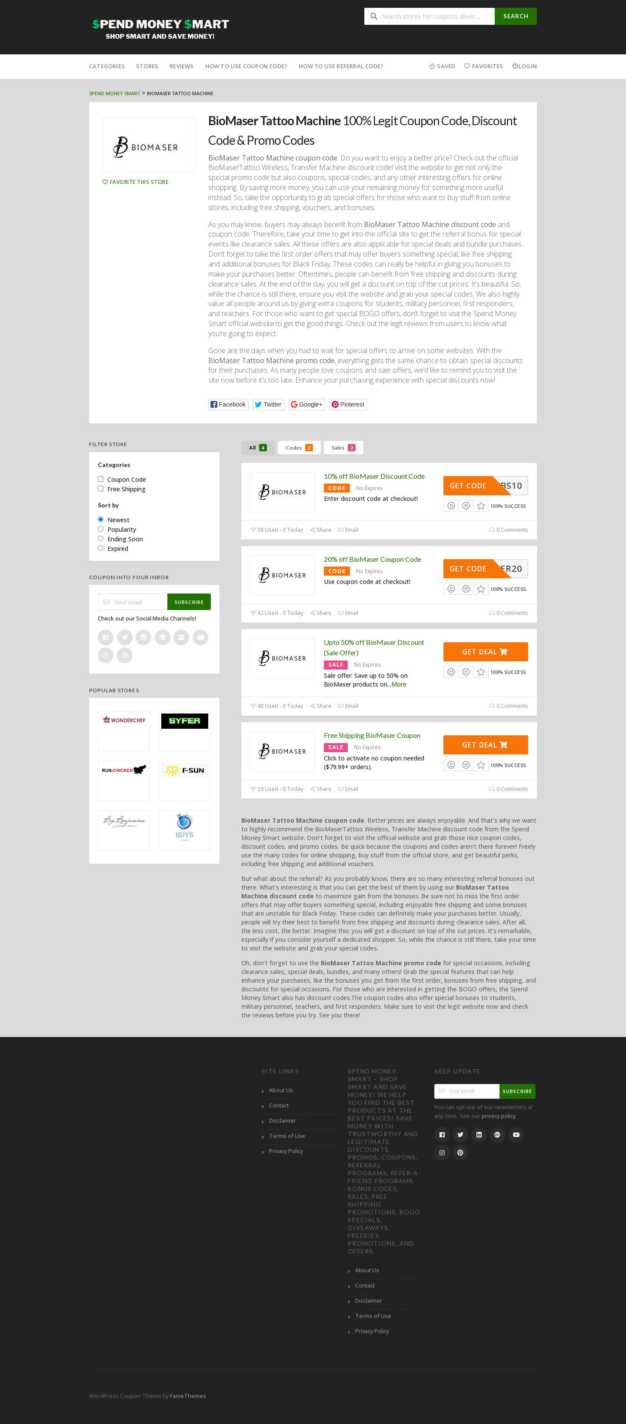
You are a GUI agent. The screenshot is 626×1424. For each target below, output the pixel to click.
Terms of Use (287, 1136)
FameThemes (188, 1396)
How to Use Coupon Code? (246, 66)
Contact (279, 1105)
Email (348, 530)
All (258, 447)
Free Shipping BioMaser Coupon (372, 735)
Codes (299, 447)
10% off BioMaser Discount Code (374, 476)
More (398, 684)
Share (320, 530)
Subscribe (189, 602)
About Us (281, 1090)
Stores (147, 66)
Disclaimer (282, 1120)
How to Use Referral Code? (341, 66)
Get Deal (485, 652)
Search (516, 16)
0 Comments (508, 530)
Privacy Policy (286, 1151)
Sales (344, 447)
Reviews (181, 66)
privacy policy (499, 1116)
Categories (107, 66)
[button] (228, 404)
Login (524, 66)
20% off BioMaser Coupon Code (372, 559)
